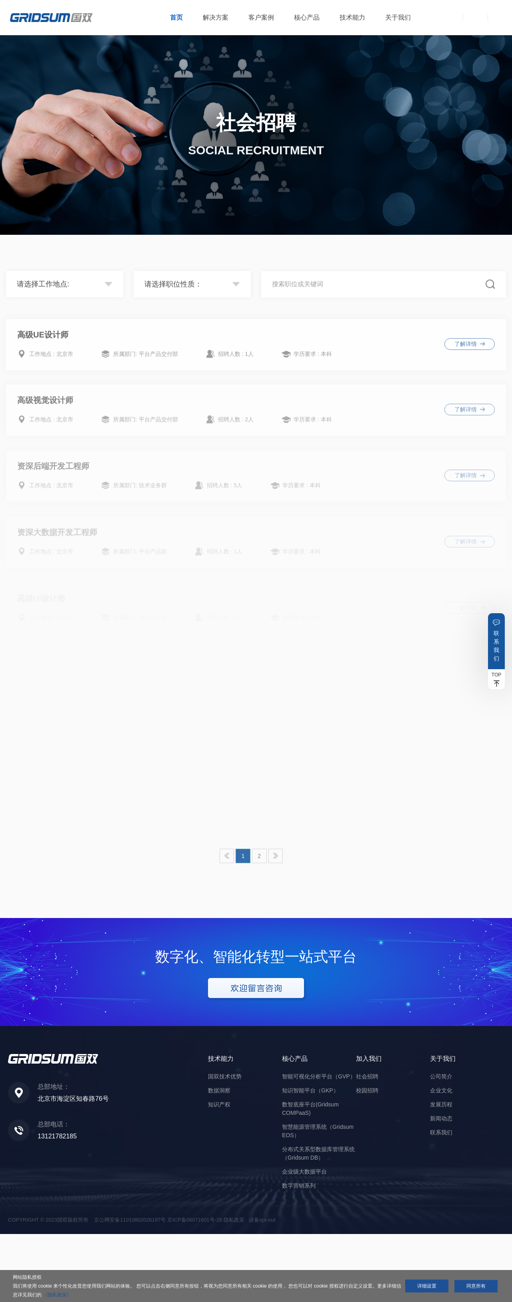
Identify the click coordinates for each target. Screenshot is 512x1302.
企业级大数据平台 (304, 1239)
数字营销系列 (299, 1253)
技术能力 (352, 17)
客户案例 (261, 17)
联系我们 (496, 646)
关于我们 (398, 17)
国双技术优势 (225, 1144)
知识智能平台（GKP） (310, 1158)
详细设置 (426, 1286)
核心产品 (307, 17)
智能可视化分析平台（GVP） (319, 1144)
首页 (176, 17)
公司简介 (441, 1144)
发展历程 (441, 1172)
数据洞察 (219, 1158)
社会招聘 (367, 1144)
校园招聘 (367, 1158)
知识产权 (219, 1172)
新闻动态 (441, 1186)
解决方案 (215, 17)
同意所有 (476, 1286)
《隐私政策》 (57, 1295)
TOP (496, 675)
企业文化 (441, 1158)
